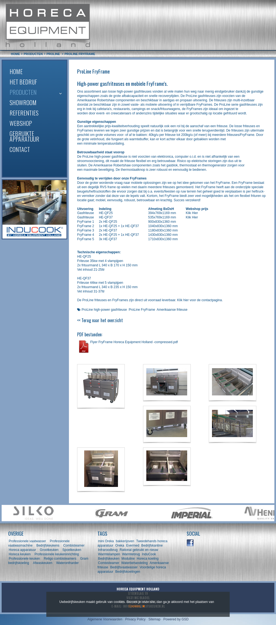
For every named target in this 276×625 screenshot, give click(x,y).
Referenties (24, 113)
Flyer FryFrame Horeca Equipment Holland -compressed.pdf (134, 342)
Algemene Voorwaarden (104, 619)
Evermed (132, 545)
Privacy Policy (135, 619)
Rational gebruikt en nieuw (139, 550)
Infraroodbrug (108, 550)
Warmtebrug (131, 554)
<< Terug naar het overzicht (100, 320)
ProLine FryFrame (142, 310)
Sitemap (154, 619)
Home (16, 71)
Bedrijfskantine (152, 545)
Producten (23, 92)
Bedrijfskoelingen (127, 572)
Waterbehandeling (134, 563)
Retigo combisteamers (60, 558)
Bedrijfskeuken (109, 558)
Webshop (21, 123)
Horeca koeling (148, 558)
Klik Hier (192, 213)
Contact (20, 149)
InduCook (149, 554)
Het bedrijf (23, 82)
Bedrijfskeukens (48, 545)
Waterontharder (67, 563)
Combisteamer (73, 545)
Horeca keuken (20, 554)
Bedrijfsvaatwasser (124, 567)
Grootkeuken (49, 550)
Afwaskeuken (42, 563)
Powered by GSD (176, 619)
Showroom (23, 102)
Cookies (134, 606)
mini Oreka (106, 541)
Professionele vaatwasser (27, 541)
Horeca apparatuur (22, 550)
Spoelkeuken (71, 550)
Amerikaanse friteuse (172, 310)
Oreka (119, 545)
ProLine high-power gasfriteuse (104, 310)
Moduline (128, 558)
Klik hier (183, 300)
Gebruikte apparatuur (24, 136)
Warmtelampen (109, 554)
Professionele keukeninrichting (57, 554)
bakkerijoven (125, 541)
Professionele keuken (24, 558)
